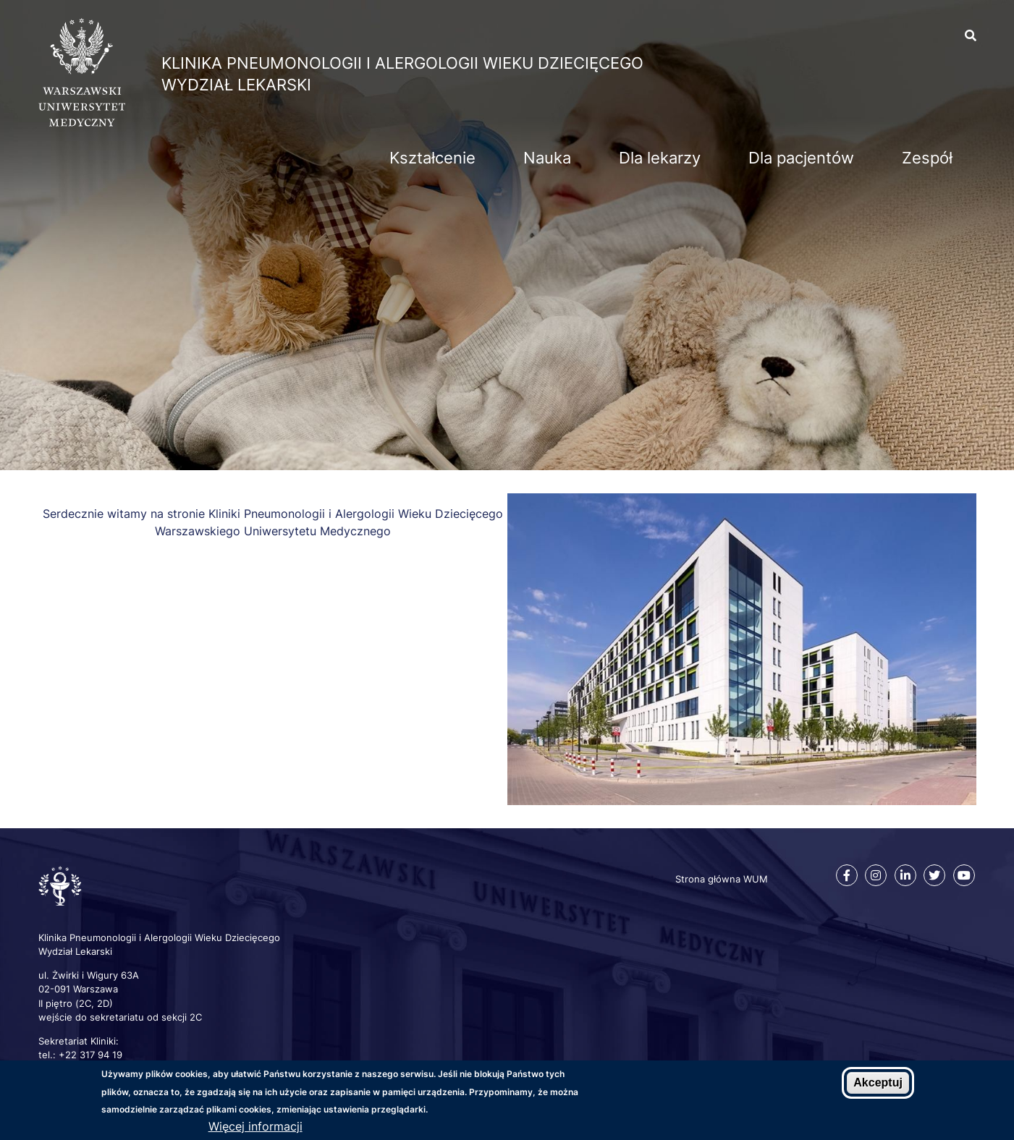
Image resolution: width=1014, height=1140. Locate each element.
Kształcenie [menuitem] (432, 157)
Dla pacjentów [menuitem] (801, 157)
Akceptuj (878, 1082)
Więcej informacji (255, 1126)
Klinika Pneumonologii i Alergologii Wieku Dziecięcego (402, 63)
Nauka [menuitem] (547, 157)
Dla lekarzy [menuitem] (660, 157)
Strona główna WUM (721, 879)
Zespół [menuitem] (927, 157)
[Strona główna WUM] (81, 122)
